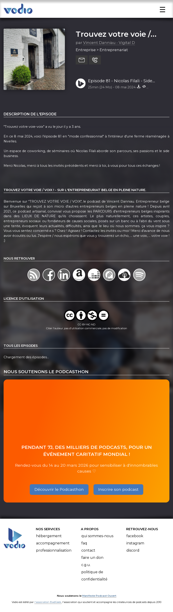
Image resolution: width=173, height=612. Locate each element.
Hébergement (49, 536)
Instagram (135, 543)
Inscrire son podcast (118, 489)
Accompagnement (53, 543)
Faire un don (92, 557)
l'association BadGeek (47, 602)
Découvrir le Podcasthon (59, 489)
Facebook (134, 536)
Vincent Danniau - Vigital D (109, 42)
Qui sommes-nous (97, 536)
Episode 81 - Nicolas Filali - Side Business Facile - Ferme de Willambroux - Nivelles (120, 81)
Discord (132, 550)
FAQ (84, 543)
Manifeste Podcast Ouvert (99, 595)
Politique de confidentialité (94, 575)
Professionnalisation (53, 550)
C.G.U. (86, 565)
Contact (88, 550)
